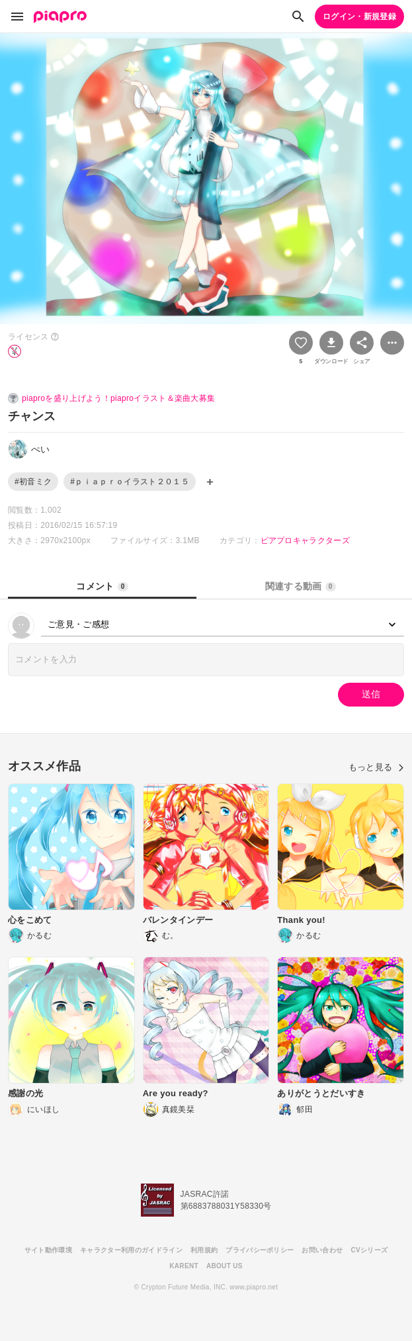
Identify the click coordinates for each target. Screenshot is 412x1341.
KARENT (183, 1266)
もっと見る (376, 767)
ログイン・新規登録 (359, 16)
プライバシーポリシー (260, 1250)
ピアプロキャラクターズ (305, 540)
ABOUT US (224, 1266)
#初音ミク (33, 481)
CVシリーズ (369, 1250)
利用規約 (204, 1250)
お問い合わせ (322, 1250)
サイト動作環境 (48, 1250)
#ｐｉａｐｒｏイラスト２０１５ (129, 481)
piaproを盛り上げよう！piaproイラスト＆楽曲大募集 (118, 398)
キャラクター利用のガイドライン (131, 1250)
